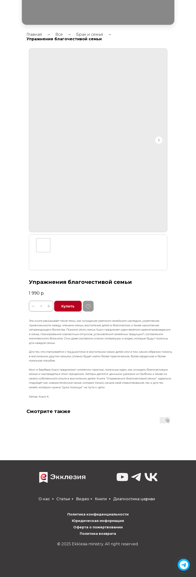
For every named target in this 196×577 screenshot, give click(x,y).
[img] (184, 565)
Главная (34, 34)
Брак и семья (89, 34)
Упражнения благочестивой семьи (64, 39)
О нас (44, 499)
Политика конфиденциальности (98, 514)
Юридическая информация (98, 521)
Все (59, 34)
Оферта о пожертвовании (98, 527)
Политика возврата (98, 533)
